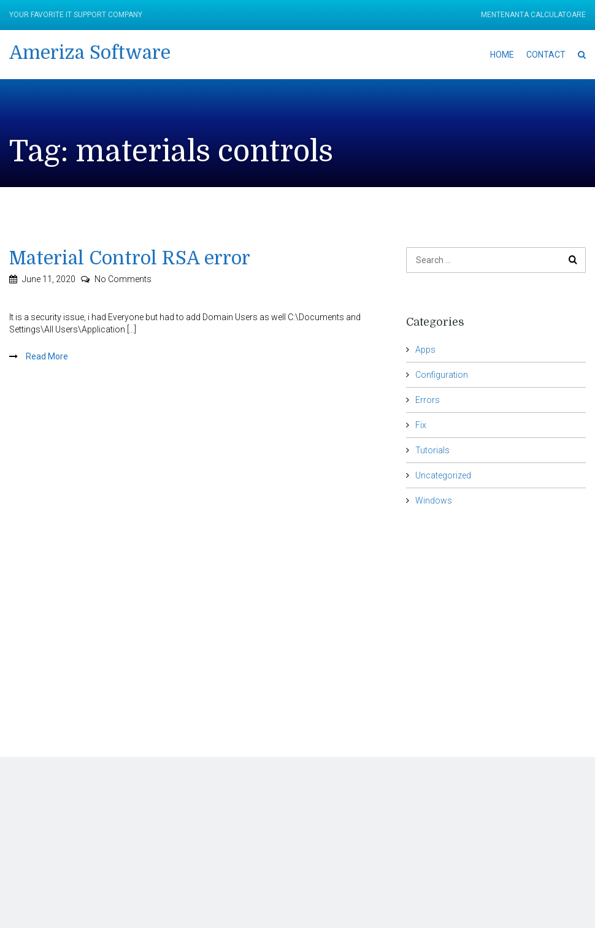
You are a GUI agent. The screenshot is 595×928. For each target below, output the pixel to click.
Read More (46, 356)
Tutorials (432, 450)
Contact (546, 54)
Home (502, 54)
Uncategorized (443, 475)
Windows (433, 500)
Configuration (441, 375)
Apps (425, 350)
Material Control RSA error (129, 258)
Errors (427, 400)
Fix (420, 425)
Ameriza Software (90, 52)
